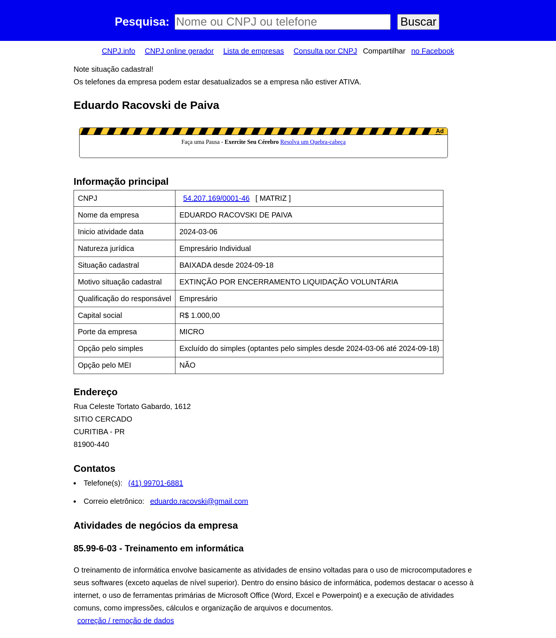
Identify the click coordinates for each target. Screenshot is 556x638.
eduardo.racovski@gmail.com (199, 501)
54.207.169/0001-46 (216, 198)
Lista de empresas (253, 51)
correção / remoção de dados (125, 620)
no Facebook (432, 51)
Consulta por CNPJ (325, 51)
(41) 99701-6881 (155, 483)
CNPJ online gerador (179, 51)
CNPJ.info (118, 51)
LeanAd (263, 143)
